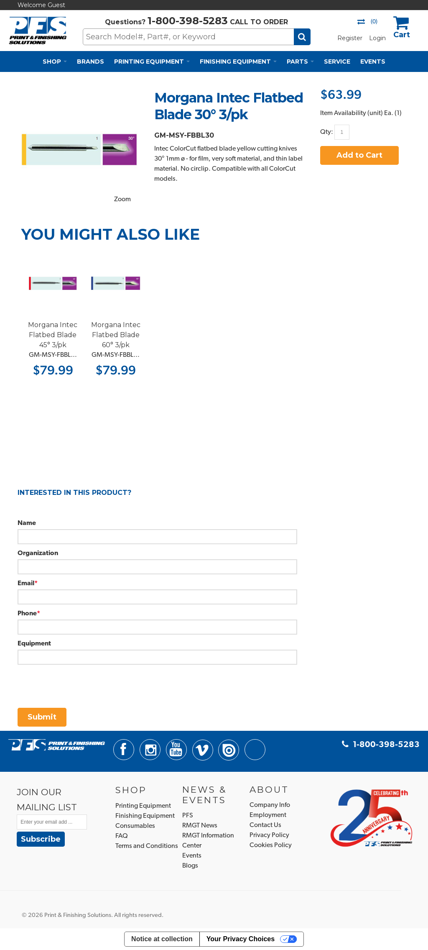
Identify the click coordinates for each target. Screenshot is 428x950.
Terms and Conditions (146, 846)
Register (349, 38)
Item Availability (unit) (351, 113)
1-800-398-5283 (188, 21)
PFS (187, 815)
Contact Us (265, 825)
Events (191, 856)
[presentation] (81, 681)
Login (377, 38)
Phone (27, 614)
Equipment (34, 643)
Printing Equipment (143, 806)
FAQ (121, 836)
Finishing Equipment (145, 816)
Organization (38, 553)
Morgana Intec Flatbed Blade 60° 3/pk (115, 335)
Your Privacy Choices (240, 938)
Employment (268, 815)
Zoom (122, 199)
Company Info (270, 805)
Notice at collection (162, 938)
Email (26, 584)
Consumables (135, 826)
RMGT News (199, 825)
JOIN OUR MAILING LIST (47, 799)
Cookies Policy (271, 845)
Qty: (326, 131)
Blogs (190, 866)
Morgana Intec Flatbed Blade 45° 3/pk (52, 335)
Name (27, 523)
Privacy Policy (269, 835)
